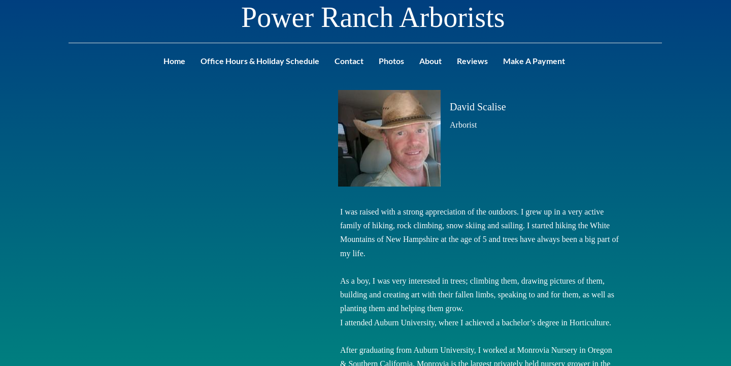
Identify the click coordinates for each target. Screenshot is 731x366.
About (430, 61)
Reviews (472, 61)
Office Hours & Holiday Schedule (260, 61)
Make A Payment (534, 61)
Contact (349, 61)
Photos (391, 61)
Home (174, 61)
